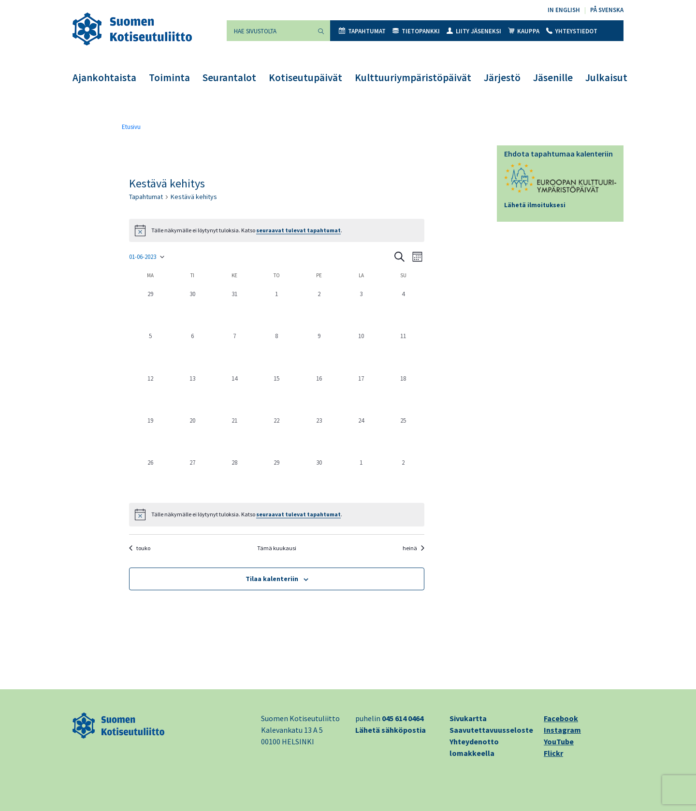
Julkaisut (606, 77)
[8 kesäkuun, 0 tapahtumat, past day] (277, 350)
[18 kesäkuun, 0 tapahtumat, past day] (403, 393)
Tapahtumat (362, 31)
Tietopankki (416, 31)
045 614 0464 (402, 718)
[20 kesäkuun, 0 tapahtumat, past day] (192, 435)
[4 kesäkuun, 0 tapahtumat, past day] (403, 308)
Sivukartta (468, 718)
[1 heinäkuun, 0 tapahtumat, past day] (361, 477)
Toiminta (169, 77)
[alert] (276, 514)
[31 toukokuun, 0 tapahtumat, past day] (235, 308)
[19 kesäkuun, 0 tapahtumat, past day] (150, 435)
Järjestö (502, 77)
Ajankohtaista (104, 77)
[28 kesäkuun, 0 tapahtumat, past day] (235, 477)
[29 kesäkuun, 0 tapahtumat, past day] (277, 477)
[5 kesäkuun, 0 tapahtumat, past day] (150, 350)
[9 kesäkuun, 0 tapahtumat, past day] (319, 350)
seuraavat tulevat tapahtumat (298, 230)
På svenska (607, 10)
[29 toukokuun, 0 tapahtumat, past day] (150, 308)
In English (564, 10)
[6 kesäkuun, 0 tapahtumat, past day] (192, 350)
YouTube (559, 741)
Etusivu (131, 127)
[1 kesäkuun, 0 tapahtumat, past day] (277, 308)
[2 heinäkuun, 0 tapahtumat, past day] (403, 477)
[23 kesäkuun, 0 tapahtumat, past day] (319, 435)
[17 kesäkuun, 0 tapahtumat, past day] (361, 393)
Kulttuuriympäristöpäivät (413, 77)
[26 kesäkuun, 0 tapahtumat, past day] (150, 477)
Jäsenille (553, 77)
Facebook (561, 718)
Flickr (553, 753)
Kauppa (523, 31)
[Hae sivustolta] (269, 30)
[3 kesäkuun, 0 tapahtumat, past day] (361, 308)
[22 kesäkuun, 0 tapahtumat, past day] (277, 435)
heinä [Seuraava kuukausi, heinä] (413, 548)
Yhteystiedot (571, 31)
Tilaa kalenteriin (272, 578)
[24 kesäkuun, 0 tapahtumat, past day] (361, 435)
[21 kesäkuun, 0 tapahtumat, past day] (235, 435)
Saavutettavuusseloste (491, 730)
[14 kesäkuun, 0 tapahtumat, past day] (235, 393)
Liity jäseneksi (474, 31)
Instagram (562, 730)
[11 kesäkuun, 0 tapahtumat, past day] (403, 350)
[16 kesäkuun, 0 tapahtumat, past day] (319, 393)
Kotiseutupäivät (305, 77)
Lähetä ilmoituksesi (535, 205)
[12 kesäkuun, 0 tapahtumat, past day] (150, 393)
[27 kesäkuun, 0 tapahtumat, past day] (192, 477)
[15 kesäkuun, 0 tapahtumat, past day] (277, 393)
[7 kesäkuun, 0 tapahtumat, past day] (235, 350)
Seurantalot (229, 77)
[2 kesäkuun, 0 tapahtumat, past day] (319, 308)
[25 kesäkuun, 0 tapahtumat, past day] (403, 435)
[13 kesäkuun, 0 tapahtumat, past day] (192, 393)
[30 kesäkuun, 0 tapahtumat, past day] (319, 477)
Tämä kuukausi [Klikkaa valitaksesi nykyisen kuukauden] (276, 548)
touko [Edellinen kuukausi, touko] (139, 548)
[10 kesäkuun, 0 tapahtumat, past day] (361, 350)
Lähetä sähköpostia (390, 730)
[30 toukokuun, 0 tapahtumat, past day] (192, 308)
